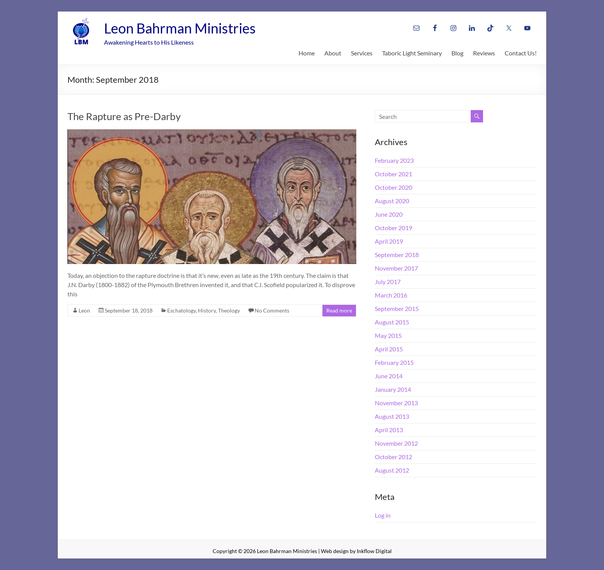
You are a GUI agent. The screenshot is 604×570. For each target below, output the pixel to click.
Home (307, 53)
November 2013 (396, 402)
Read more (339, 310)
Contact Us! (521, 53)
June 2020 (389, 214)
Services (361, 53)
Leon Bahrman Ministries (180, 28)
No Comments (272, 310)
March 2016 (391, 295)
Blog (457, 53)
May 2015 (388, 335)
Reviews (484, 53)
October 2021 (393, 173)
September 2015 (397, 308)
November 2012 (396, 443)
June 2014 (389, 375)
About (332, 53)
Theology (229, 310)
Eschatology (181, 310)
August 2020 (392, 200)
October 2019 (393, 227)
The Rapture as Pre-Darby (124, 116)
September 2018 (397, 254)
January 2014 (393, 389)
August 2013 (392, 416)
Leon (84, 310)
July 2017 (388, 281)
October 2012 (393, 456)
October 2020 (393, 187)
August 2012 (392, 470)
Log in (383, 515)
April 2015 (389, 349)
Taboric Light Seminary (412, 53)
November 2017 (396, 268)
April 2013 (389, 429)
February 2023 (394, 160)
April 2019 (389, 241)
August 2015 (392, 322)
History (207, 310)
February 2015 (394, 362)
